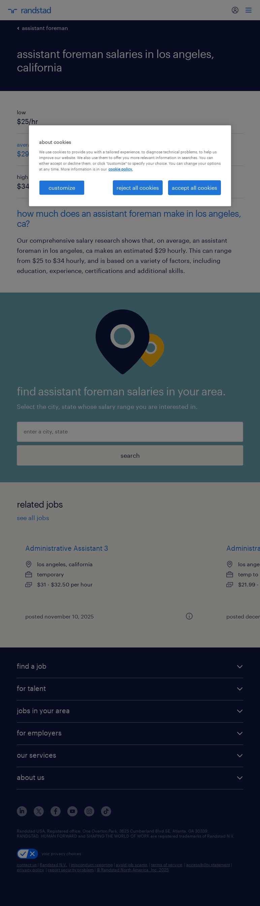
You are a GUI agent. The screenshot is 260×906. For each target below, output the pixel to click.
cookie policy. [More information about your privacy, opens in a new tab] (120, 169)
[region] (130, 165)
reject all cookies (138, 187)
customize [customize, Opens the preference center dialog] (61, 187)
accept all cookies (194, 187)
